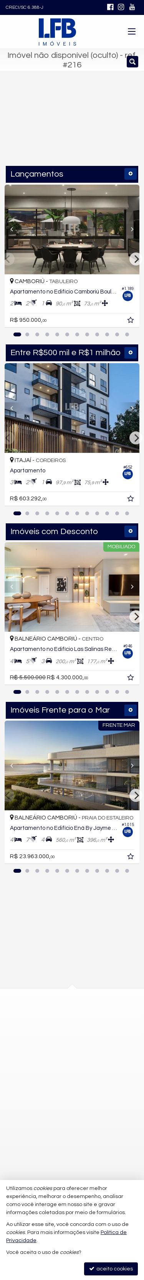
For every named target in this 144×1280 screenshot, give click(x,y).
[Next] (129, 229)
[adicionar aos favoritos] (131, 321)
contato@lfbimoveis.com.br (58, 1113)
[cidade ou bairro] (57, 126)
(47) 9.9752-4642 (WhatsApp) (59, 1085)
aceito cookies (111, 1269)
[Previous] (15, 229)
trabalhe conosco (46, 1127)
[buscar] (117, 126)
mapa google (41, 1048)
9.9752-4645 (44, 1099)
